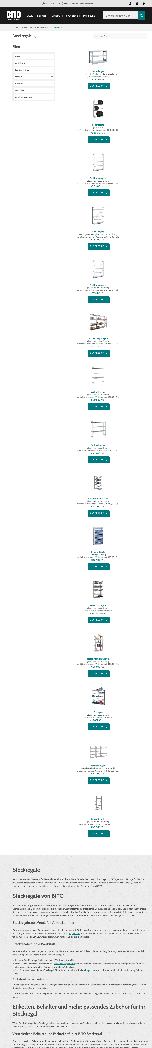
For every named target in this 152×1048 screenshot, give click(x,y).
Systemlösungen (117, 981)
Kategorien (29, 28)
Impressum (67, 981)
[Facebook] (15, 1006)
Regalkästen (74, 596)
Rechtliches (68, 973)
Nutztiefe (19, 83)
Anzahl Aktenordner (23, 97)
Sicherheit (73, 15)
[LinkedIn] (23, 1006)
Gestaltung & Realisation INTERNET (68, 1032)
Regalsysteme (43, 28)
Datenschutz (69, 985)
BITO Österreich (138, 1033)
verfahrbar (19, 90)
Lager (30, 15)
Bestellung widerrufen (24, 991)
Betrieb (41, 15)
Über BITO (113, 978)
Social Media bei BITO (22, 999)
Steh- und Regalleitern (64, 626)
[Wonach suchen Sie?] (120, 15)
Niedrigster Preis (131, 36)
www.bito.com (69, 3)
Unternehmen (116, 973)
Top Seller (89, 15)
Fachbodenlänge (22, 70)
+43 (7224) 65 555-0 (51, 3)
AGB (64, 978)
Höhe (17, 56)
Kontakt (16, 988)
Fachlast (18, 76)
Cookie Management (72, 988)
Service (16, 973)
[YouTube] (32, 1006)
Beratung (17, 978)
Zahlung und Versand (23, 981)
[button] (130, 3)
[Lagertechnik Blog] (40, 1006)
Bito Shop (16, 28)
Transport (56, 15)
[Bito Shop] (14, 15)
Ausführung (20, 63)
